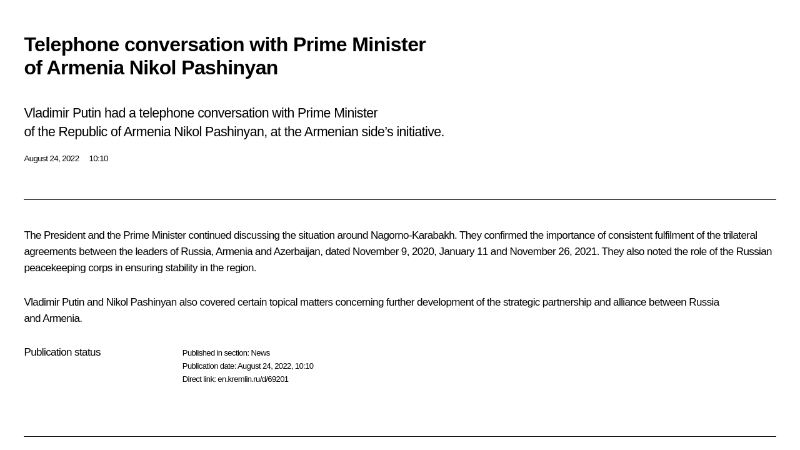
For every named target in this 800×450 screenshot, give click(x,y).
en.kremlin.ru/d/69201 (253, 379)
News (260, 353)
